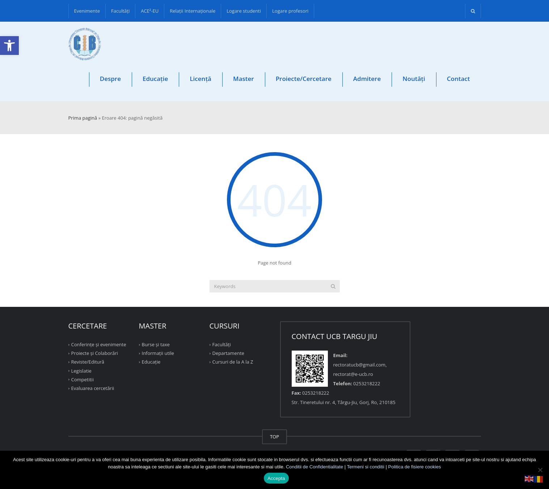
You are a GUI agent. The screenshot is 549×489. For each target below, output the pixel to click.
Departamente (228, 353)
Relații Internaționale (192, 11)
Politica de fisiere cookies (414, 466)
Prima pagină (82, 118)
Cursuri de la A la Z (232, 362)
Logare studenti (244, 11)
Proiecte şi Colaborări (94, 353)
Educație (155, 78)
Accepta (276, 478)
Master (243, 78)
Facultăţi (120, 11)
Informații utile (158, 353)
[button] (9, 45)
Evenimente (87, 11)
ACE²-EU (150, 11)
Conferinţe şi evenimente (98, 344)
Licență (200, 78)
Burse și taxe (156, 344)
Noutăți (413, 78)
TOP (274, 436)
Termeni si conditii (365, 466)
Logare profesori (290, 11)
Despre (110, 78)
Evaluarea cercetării (92, 388)
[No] (540, 469)
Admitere (367, 78)
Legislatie (81, 370)
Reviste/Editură (88, 362)
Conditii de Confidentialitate (314, 466)
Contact (458, 78)
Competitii (82, 379)
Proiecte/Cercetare (303, 78)
